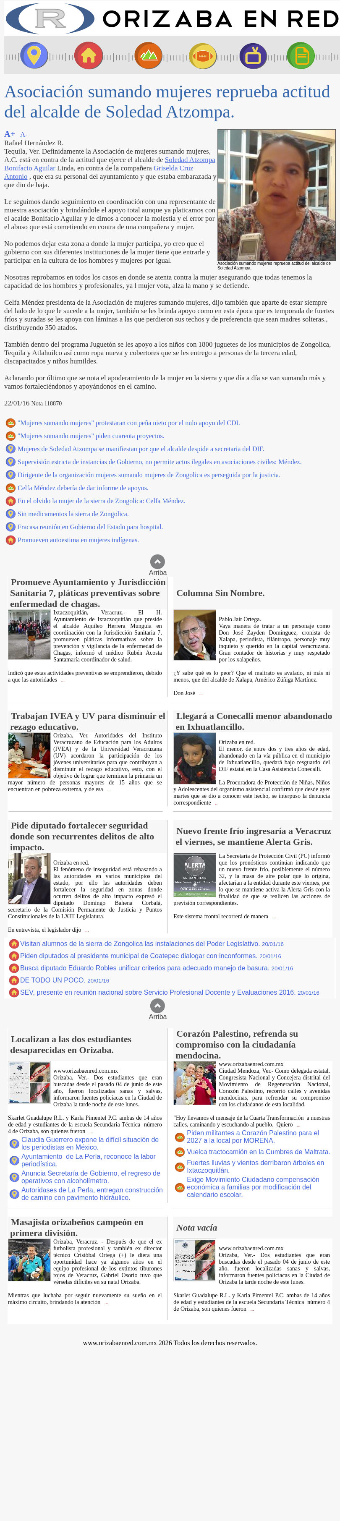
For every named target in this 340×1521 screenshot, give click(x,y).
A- (24, 135)
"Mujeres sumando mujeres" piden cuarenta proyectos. (91, 435)
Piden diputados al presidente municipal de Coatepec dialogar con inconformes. (150, 955)
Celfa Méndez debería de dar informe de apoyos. (83, 487)
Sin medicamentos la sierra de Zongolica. (73, 513)
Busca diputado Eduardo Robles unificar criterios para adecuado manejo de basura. (156, 968)
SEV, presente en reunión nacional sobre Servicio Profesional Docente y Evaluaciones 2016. (169, 992)
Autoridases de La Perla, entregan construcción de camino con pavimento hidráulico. (92, 1193)
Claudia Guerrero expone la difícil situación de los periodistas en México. (90, 1143)
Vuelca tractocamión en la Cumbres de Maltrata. (258, 1151)
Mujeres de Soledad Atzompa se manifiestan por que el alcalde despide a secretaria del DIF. (141, 448)
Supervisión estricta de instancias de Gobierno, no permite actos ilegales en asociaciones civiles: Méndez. (160, 461)
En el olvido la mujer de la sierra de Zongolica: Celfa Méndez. (102, 500)
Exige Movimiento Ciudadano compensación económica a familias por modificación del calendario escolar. (253, 1187)
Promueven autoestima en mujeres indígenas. (78, 540)
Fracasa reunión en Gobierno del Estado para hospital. (90, 527)
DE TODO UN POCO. (64, 980)
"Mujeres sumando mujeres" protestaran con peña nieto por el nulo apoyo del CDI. (129, 422)
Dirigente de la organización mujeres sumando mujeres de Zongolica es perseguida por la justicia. (149, 474)
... (62, 680)
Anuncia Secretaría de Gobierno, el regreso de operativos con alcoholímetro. (90, 1177)
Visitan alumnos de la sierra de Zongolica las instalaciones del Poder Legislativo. (152, 943)
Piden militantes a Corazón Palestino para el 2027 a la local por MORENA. (253, 1136)
